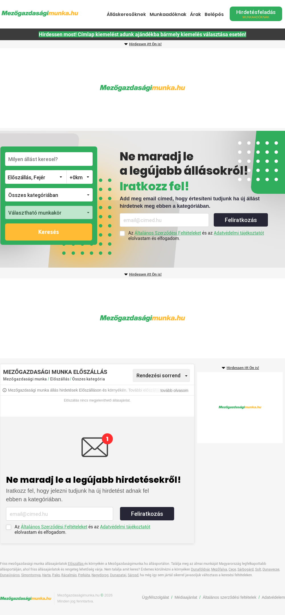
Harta (46, 575)
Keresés (48, 232)
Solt (258, 569)
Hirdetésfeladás (256, 14)
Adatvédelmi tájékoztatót (239, 233)
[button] (49, 194)
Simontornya (31, 575)
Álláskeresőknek (126, 14)
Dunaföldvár (200, 569)
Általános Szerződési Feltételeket (168, 233)
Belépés (214, 14)
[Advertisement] (142, 88)
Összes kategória (88, 379)
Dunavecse (270, 569)
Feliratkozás (241, 220)
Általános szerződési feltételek (229, 597)
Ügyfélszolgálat (155, 597)
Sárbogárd (245, 569)
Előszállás (60, 379)
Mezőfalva (219, 569)
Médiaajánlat (185, 597)
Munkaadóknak (168, 14)
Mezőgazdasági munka (25, 379)
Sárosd (133, 575)
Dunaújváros (10, 575)
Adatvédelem (273, 597)
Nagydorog (100, 575)
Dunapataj (118, 575)
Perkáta (84, 575)
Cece (232, 569)
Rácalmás (69, 575)
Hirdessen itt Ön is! (145, 44)
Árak (195, 14)
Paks (56, 575)
